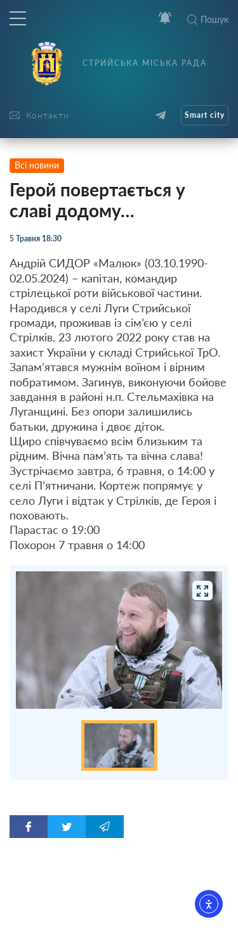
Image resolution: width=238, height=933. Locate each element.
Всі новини (37, 165)
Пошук (207, 19)
